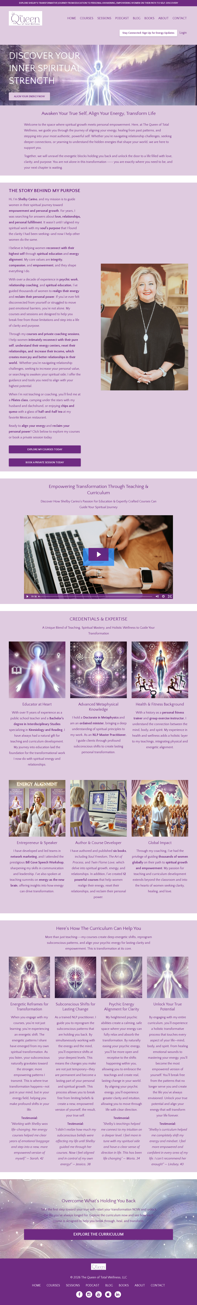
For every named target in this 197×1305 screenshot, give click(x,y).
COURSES (86, 18)
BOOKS (149, 18)
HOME (71, 18)
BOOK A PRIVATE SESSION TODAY (45, 462)
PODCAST (122, 18)
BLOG (136, 18)
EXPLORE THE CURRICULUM (98, 1234)
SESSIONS (104, 18)
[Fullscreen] (170, 596)
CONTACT (180, 18)
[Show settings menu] (163, 596)
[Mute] (157, 596)
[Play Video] (27, 596)
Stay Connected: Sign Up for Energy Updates (148, 32)
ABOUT (163, 18)
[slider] (95, 596)
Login (183, 32)
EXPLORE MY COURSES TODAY (44, 449)
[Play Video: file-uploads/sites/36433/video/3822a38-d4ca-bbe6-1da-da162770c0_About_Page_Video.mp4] (98, 554)
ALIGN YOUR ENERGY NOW (29, 96)
